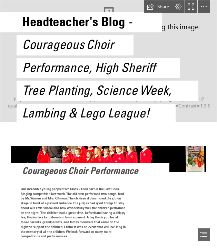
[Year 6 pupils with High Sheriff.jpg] (108, 64)
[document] (108, 124)
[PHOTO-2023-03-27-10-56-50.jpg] (108, 155)
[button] (158, 6)
